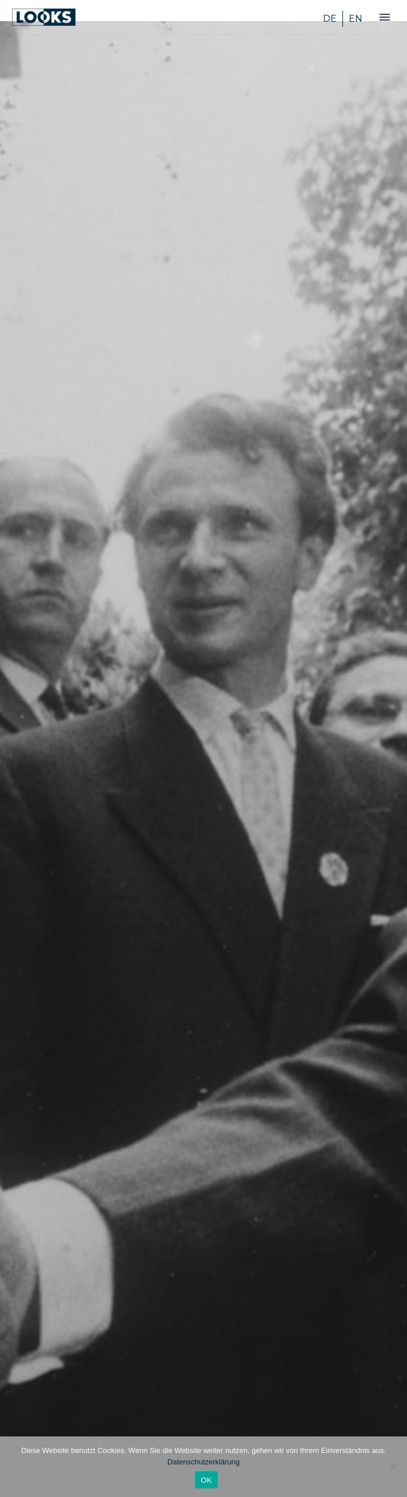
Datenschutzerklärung (203, 1462)
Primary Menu (385, 17)
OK (206, 1480)
